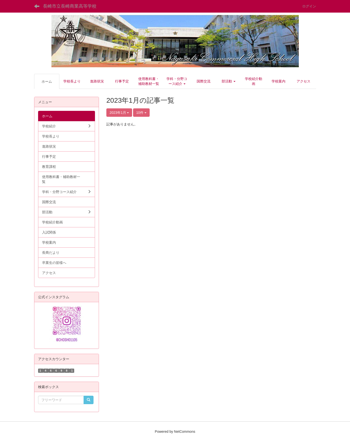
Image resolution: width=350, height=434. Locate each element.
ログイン (309, 6)
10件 (141, 113)
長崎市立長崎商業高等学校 (69, 6)
